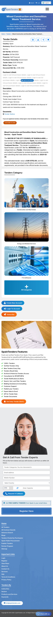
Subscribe (9, 314)
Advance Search (7, 533)
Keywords (4, 597)
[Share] (43, 40)
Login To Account (12, 309)
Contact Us (5, 569)
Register (31, 2)
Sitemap (4, 549)
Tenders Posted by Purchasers (12, 538)
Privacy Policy (6, 580)
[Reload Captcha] (17, 488)
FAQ (2, 574)
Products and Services (9, 594)
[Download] (38, 40)
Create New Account (13, 303)
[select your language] (46, 2)
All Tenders (5, 527)
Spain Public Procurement (10, 541)
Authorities (5, 589)
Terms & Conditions (8, 577)
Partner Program (7, 546)
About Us (4, 566)
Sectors (4, 591)
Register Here (26, 511)
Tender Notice (9, 114)
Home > (3, 34)
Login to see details (27, 80)
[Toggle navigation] (48, 9)
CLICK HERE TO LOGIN (10, 122)
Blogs (3, 535)
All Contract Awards (8, 530)
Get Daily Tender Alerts (14, 401)
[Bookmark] (48, 40)
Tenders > (9, 34)
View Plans (5, 563)
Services (4, 571)
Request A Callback (14, 494)
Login (38, 2)
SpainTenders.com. (20, 612)
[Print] (33, 40)
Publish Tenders (7, 543)
